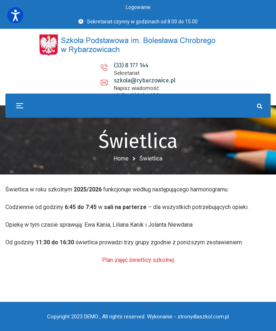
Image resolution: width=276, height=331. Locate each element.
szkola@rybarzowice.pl (138, 65)
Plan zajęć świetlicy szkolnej (138, 260)
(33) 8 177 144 (68, 65)
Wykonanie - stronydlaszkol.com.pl (188, 316)
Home (121, 158)
